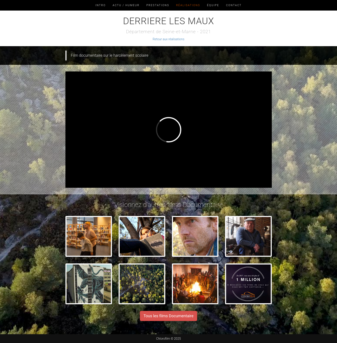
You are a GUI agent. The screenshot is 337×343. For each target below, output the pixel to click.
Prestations (157, 5)
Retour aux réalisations (168, 39)
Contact (234, 5)
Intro (101, 5)
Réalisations (188, 5)
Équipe (213, 5)
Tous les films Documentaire (169, 316)
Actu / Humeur (126, 5)
